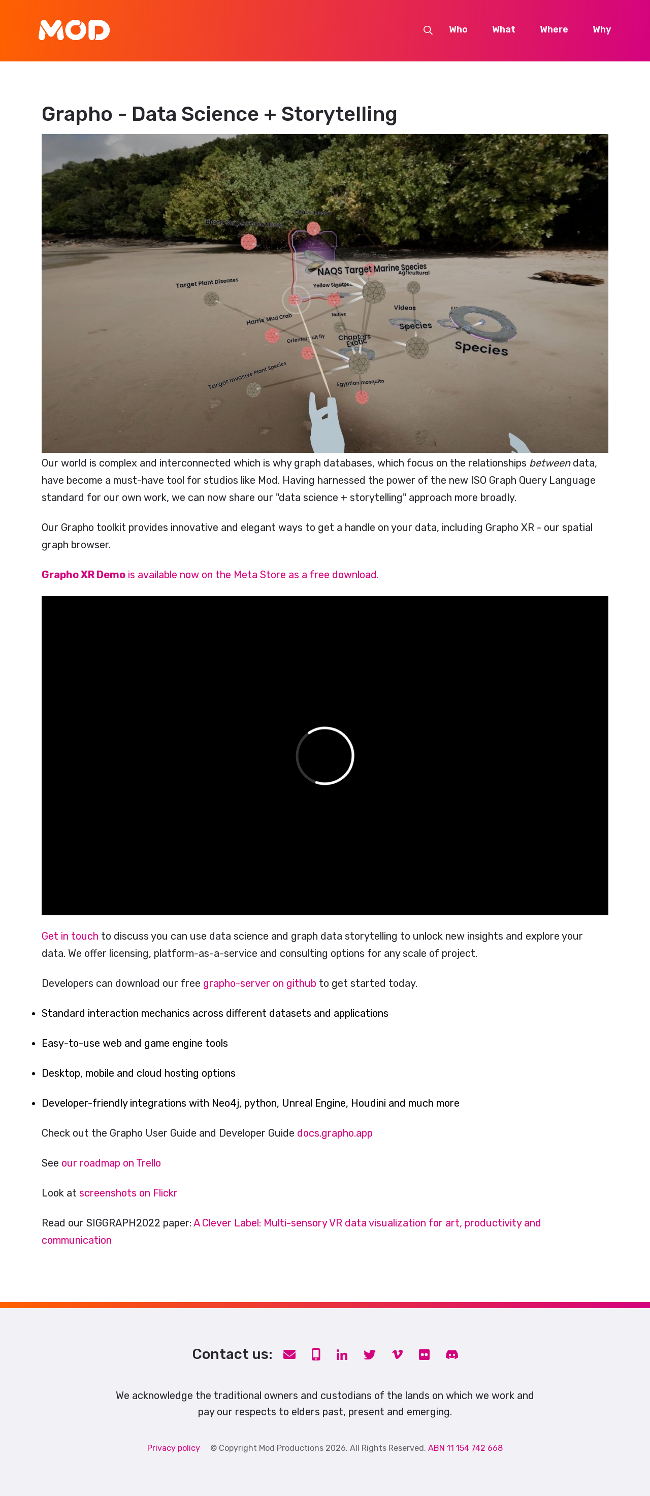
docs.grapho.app (335, 1133)
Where (554, 30)
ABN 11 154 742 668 (465, 1448)
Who (458, 30)
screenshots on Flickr (128, 1193)
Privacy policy (173, 1448)
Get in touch (70, 936)
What (503, 30)
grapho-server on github (259, 983)
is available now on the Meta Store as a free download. (210, 575)
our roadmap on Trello (111, 1163)
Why (602, 30)
